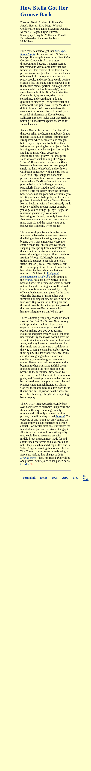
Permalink (29, 477)
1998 (55, 477)
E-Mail (86, 478)
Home (43, 477)
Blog (75, 477)
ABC (65, 477)
